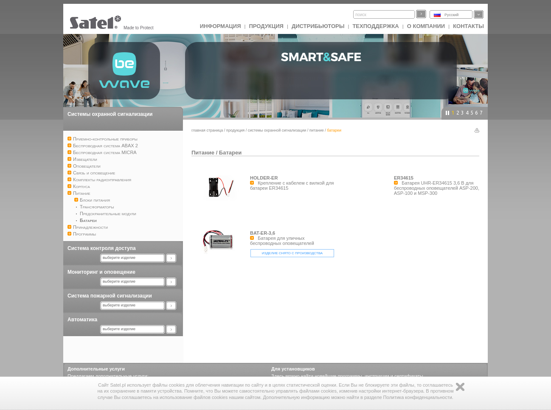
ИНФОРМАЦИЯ (220, 26)
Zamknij (460, 387)
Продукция (266, 26)
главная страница (207, 130)
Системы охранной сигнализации (109, 114)
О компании (426, 26)
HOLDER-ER (264, 177)
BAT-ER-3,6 (262, 233)
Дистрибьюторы (318, 26)
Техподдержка (375, 26)
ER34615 (403, 177)
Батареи (230, 152)
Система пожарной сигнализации (109, 296)
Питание (316, 130)
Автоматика (82, 320)
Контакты (468, 26)
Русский (451, 15)
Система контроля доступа (101, 248)
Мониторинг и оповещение (101, 272)
